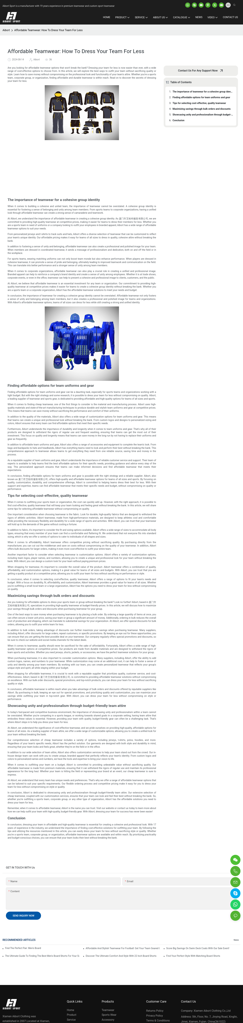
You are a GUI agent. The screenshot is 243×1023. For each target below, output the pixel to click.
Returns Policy (154, 1010)
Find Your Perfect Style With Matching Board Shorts (193, 956)
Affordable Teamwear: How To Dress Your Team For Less (48, 30)
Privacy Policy (154, 1015)
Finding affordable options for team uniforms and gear (201, 97)
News (236, 940)
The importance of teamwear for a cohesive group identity (203, 91)
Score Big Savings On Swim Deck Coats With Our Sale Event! (197, 948)
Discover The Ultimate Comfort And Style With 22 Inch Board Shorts (121, 956)
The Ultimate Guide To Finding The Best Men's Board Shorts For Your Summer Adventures (42, 956)
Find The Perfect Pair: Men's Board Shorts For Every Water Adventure (23, 948)
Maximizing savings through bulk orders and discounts (202, 109)
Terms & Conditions (158, 1020)
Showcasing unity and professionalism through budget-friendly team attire (203, 114)
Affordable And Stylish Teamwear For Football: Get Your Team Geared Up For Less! (123, 948)
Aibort (6, 30)
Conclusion (178, 120)
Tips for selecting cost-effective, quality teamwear (199, 103)
